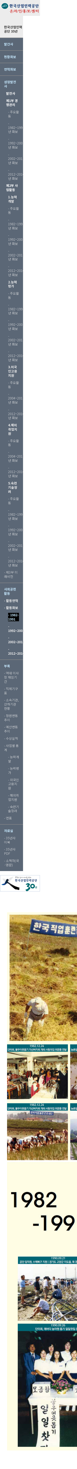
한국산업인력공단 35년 (13, 29)
